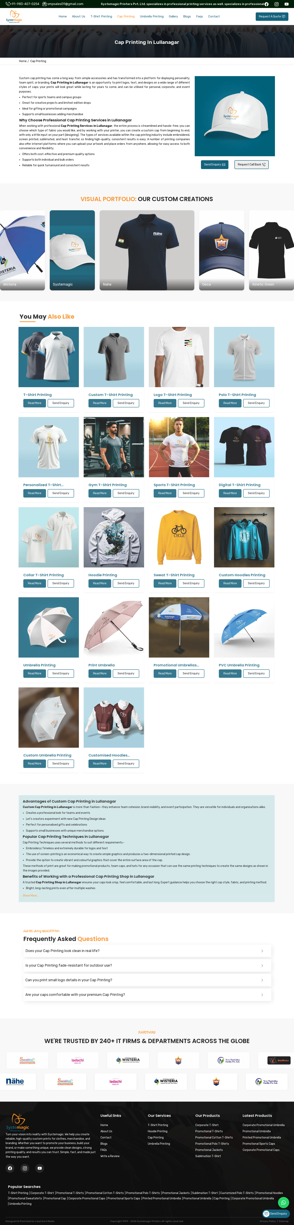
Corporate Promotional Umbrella (253, 1198)
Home (63, 16)
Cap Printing (126, 16)
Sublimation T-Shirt (205, 1193)
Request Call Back (251, 164)
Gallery (173, 16)
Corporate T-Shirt (42, 1193)
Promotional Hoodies (269, 1193)
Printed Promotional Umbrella (162, 1198)
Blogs (187, 16)
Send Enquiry (214, 164)
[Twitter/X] (24, 1168)
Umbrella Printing (152, 16)
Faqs (199, 16)
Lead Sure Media (44, 1221)
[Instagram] (39, 1168)
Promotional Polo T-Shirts (143, 1193)
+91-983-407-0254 (24, 4)
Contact (214, 16)
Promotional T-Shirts (70, 1193)
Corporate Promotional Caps (86, 1198)
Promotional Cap (55, 1198)
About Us (78, 16)
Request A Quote (272, 16)
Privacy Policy (268, 1221)
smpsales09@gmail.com (65, 4)
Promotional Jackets (176, 1193)
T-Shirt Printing (101, 16)
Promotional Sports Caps (124, 1198)
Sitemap (284, 1221)
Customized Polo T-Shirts (237, 1193)
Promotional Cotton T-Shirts (105, 1193)
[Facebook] (10, 1168)
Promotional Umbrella (197, 1198)
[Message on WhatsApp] (283, 1202)
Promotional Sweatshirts (25, 1198)
